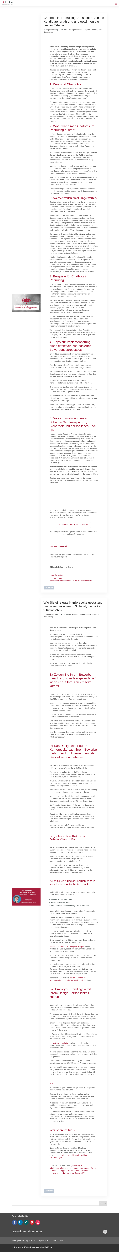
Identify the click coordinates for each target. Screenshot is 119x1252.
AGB (14, 1240)
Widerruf (22, 1240)
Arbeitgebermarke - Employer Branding (83, 30)
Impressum (43, 1240)
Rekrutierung (48, 32)
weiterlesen (49, 588)
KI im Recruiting (56, 578)
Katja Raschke (51, 30)
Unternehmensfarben (61, 1043)
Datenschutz (57, 1240)
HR (100, 30)
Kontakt (32, 1240)
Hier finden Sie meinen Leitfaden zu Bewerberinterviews (71, 581)
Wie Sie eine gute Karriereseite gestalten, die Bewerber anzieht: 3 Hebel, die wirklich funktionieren (73, 606)
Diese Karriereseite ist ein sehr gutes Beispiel (67, 947)
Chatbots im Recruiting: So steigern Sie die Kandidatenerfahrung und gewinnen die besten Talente (74, 21)
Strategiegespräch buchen (73, 524)
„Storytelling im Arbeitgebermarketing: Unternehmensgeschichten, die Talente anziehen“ (73, 1168)
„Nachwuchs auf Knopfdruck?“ (73, 1173)
